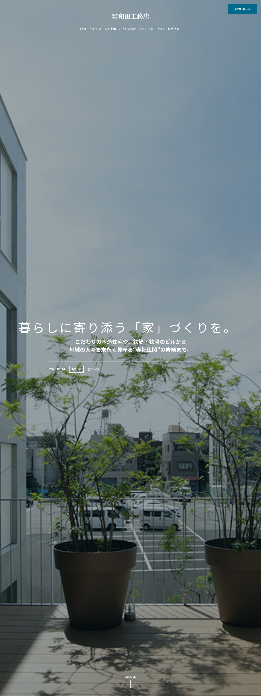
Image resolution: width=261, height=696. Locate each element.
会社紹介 (95, 29)
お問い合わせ (243, 9)
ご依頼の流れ (127, 29)
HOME (83, 29)
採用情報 (173, 29)
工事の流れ (146, 29)
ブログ (160, 29)
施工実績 (110, 29)
